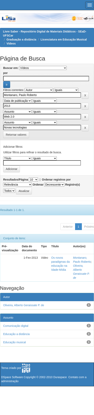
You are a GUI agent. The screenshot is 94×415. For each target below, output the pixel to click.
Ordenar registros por (56, 179)
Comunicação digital (15, 325)
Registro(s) (72, 184)
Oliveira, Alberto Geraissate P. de (23, 305)
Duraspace (60, 377)
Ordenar (38, 184)
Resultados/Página (15, 179)
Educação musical (14, 342)
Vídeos (11, 43)
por (5, 73)
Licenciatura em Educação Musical (64, 39)
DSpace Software (12, 377)
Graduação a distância (21, 39)
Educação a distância (16, 334)
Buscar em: (10, 68)
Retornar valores (16, 134)
